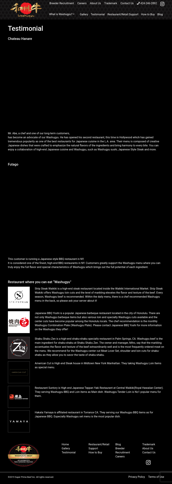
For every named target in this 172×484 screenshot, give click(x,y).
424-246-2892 (147, 3)
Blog (160, 14)
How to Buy (148, 14)
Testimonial (98, 14)
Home (65, 444)
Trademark (110, 3)
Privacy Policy (136, 476)
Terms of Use (156, 476)
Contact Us (127, 3)
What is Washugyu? (61, 14)
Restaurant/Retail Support (123, 14)
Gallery (84, 14)
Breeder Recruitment (62, 3)
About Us (95, 3)
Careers (82, 3)
